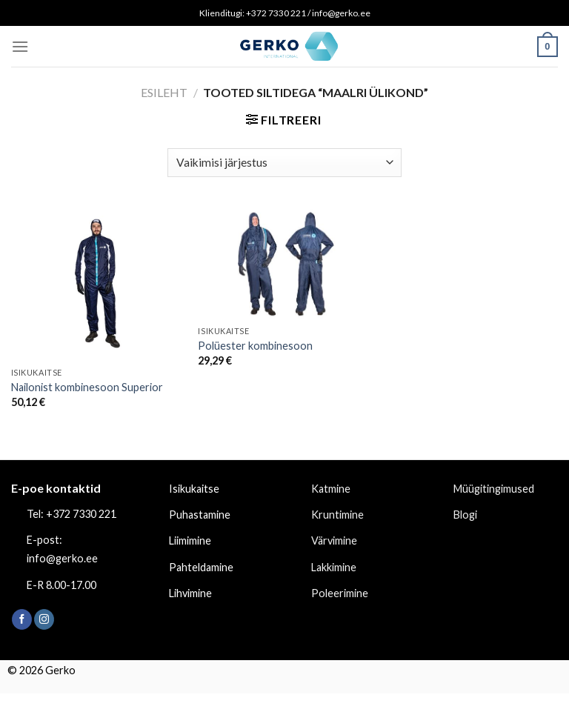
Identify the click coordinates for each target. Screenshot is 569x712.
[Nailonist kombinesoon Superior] (97, 283)
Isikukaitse (194, 488)
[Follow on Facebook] (22, 619)
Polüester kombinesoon (255, 345)
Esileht (164, 92)
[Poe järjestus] (284, 162)
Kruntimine (337, 514)
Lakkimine (333, 567)
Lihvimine (190, 593)
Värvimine (334, 540)
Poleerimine (339, 593)
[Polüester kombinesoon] (284, 263)
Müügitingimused (493, 488)
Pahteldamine (201, 567)
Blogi (465, 514)
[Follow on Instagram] (44, 619)
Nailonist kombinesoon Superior (87, 387)
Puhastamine (199, 514)
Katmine (330, 488)
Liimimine (190, 540)
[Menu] (20, 46)
